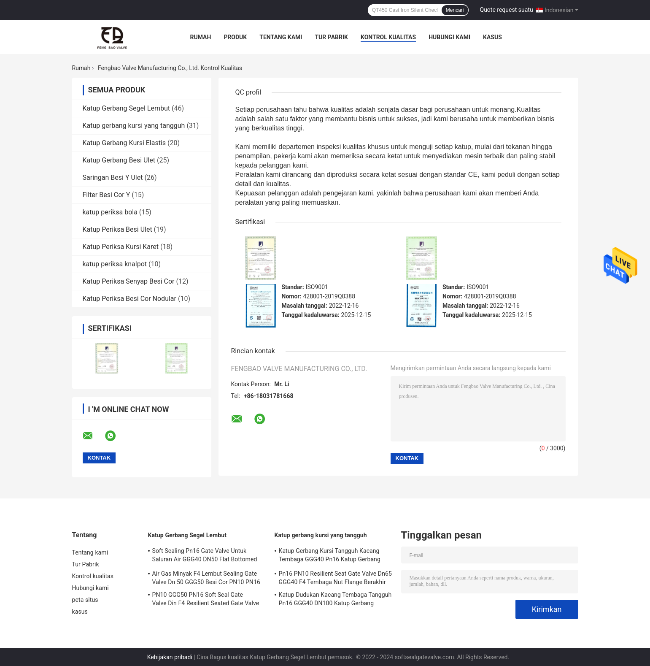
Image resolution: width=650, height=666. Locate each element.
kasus (492, 37)
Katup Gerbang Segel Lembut (126, 108)
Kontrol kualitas (388, 37)
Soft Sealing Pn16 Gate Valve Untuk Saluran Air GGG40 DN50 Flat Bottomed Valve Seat (204, 556)
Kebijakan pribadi (169, 657)
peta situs (85, 599)
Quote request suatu (506, 9)
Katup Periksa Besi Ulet (117, 229)
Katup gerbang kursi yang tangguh (134, 126)
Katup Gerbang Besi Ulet (119, 160)
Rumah (200, 37)
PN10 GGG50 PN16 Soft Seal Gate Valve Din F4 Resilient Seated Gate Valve (205, 598)
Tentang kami (280, 37)
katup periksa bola (110, 212)
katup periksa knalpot (115, 264)
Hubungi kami (449, 37)
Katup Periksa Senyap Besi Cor (129, 281)
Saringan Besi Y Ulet (113, 177)
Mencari (455, 10)
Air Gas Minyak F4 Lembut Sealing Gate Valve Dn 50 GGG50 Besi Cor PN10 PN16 (206, 577)
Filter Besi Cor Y (106, 195)
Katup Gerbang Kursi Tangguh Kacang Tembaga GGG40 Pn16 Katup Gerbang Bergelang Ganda (329, 556)
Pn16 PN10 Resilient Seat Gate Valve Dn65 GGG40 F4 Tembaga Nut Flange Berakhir (335, 577)
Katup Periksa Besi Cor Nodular (129, 299)
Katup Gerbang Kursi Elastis (124, 143)
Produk (235, 37)
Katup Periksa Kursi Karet (121, 247)
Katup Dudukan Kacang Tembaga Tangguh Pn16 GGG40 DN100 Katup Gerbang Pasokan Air (335, 600)
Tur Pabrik (331, 37)
